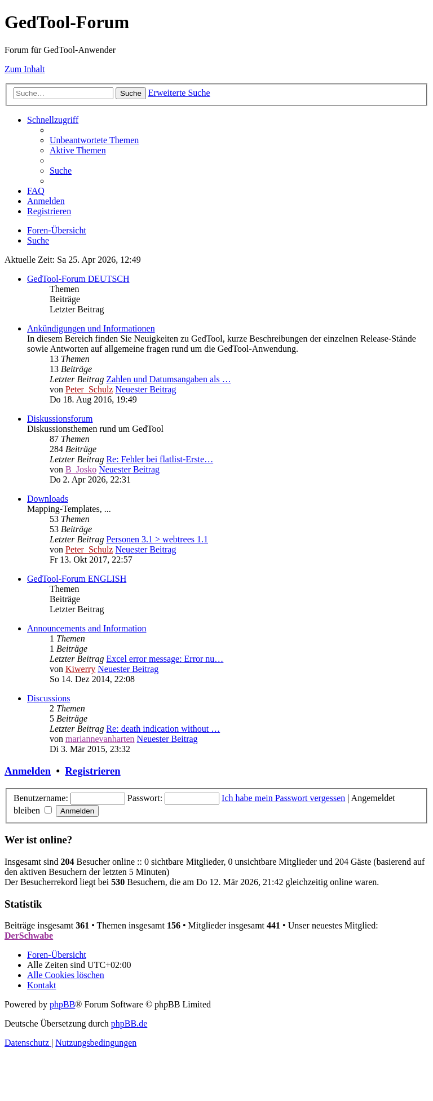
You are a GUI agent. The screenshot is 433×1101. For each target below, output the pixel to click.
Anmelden (28, 771)
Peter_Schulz (89, 389)
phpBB (62, 1004)
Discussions (48, 698)
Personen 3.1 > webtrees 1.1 (157, 539)
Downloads (47, 498)
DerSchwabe (29, 935)
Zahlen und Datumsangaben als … (168, 379)
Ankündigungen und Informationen (91, 328)
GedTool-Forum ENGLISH (76, 578)
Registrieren (92, 771)
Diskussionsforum (59, 418)
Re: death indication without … (163, 728)
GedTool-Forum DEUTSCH (78, 279)
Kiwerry (80, 669)
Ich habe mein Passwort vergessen (283, 798)
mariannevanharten (100, 739)
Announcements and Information (87, 628)
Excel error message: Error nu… (164, 659)
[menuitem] (94, 140)
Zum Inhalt (25, 69)
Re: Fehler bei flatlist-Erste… (159, 459)
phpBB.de (129, 1023)
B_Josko (80, 469)
